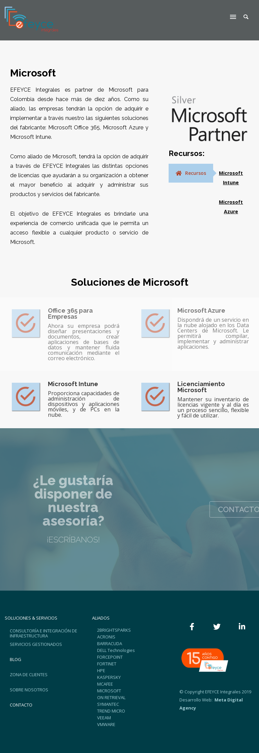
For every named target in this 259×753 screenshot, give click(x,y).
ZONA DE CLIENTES (29, 674)
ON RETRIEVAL (111, 697)
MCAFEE (105, 684)
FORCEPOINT (110, 657)
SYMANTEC (108, 704)
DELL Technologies (116, 650)
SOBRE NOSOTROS (29, 690)
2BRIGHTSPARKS (114, 630)
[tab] (191, 173)
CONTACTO (21, 705)
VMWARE (106, 724)
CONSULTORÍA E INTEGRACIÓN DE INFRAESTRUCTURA (43, 633)
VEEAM (104, 718)
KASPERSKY (109, 677)
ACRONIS (106, 637)
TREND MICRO (111, 711)
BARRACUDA (109, 643)
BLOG (15, 659)
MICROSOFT (109, 691)
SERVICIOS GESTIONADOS (36, 644)
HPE (101, 670)
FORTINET (106, 664)
